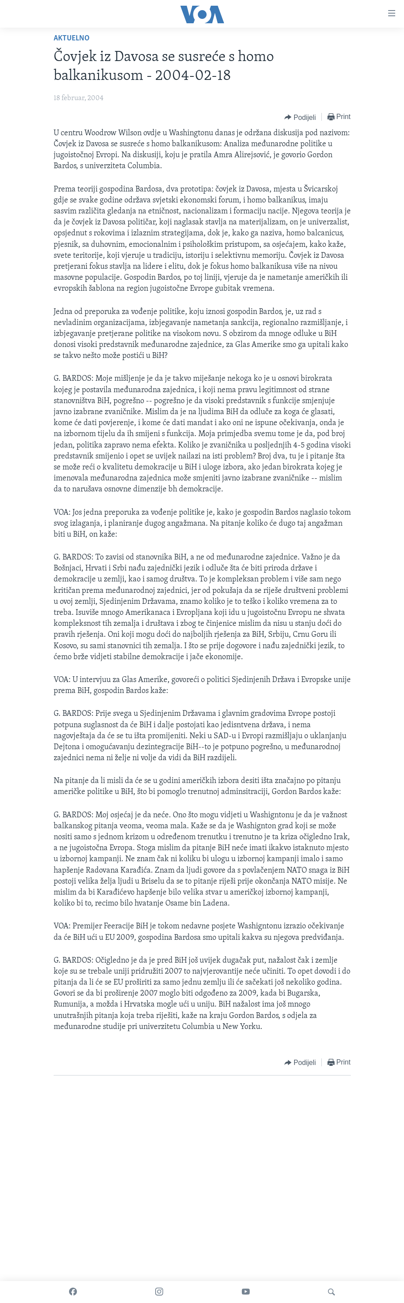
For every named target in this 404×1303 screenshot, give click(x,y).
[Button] (300, 117)
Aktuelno (72, 38)
